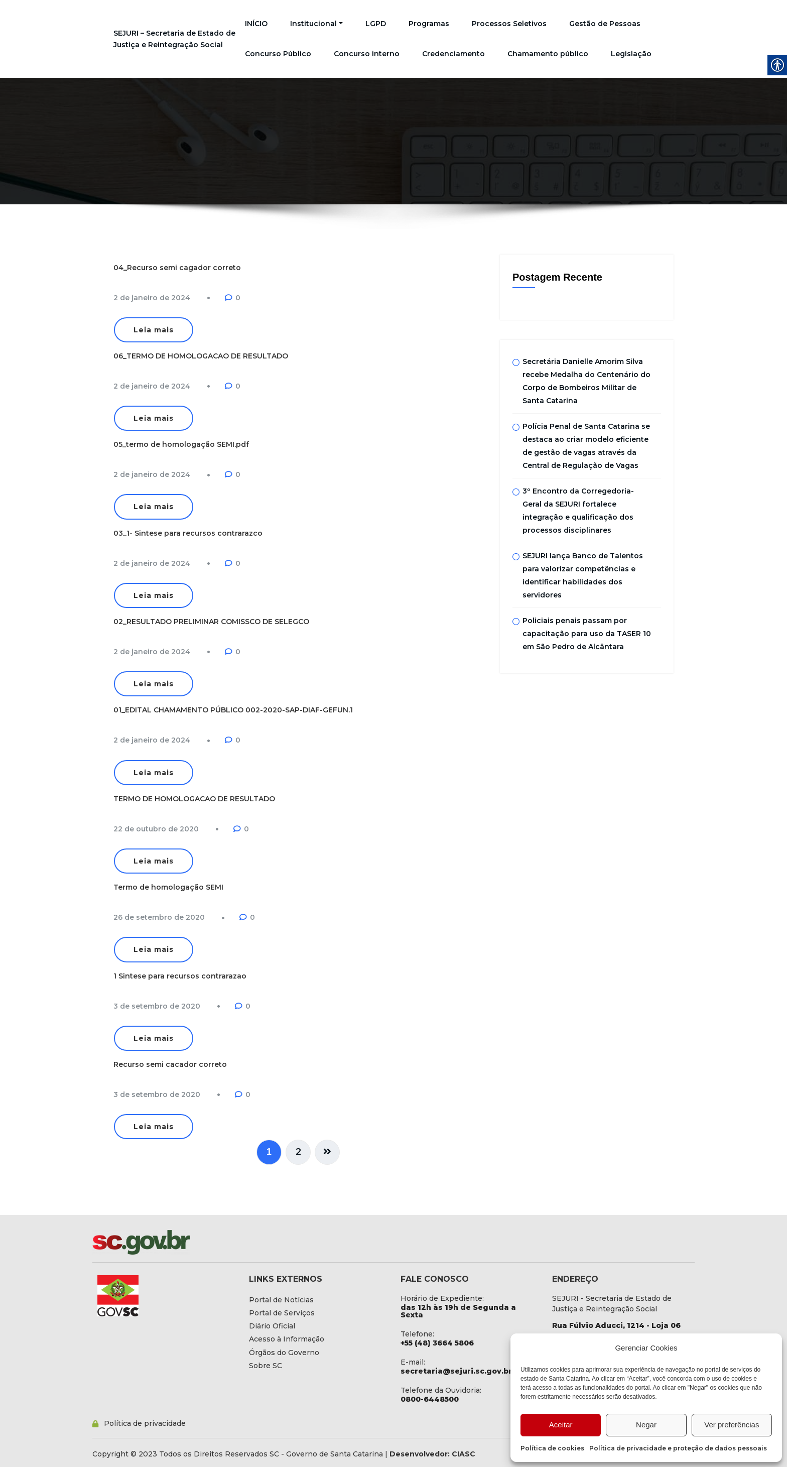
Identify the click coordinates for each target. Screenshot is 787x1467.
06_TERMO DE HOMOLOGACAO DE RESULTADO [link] (200, 355)
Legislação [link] (631, 53)
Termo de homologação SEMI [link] (168, 887)
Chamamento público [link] (547, 53)
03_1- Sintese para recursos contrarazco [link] (188, 533)
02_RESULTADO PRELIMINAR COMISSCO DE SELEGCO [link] (211, 621)
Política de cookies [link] (552, 1448)
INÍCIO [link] (256, 23)
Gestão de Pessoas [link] (604, 23)
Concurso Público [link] (278, 53)
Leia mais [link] (154, 329)
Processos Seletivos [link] (509, 23)
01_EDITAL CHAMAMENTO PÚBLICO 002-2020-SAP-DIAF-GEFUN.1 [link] (233, 709)
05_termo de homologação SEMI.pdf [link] (181, 444)
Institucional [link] (316, 23)
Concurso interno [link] (367, 53)
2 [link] (298, 1151)
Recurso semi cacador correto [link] (170, 1064)
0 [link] (237, 297)
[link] (151, 297)
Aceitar (561, 1424)
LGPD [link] (375, 23)
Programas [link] (429, 23)
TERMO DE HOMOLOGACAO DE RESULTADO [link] (194, 798)
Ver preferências (731, 1424)
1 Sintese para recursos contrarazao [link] (179, 976)
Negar (646, 1424)
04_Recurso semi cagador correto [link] (177, 267)
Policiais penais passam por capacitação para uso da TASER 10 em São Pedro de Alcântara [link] (586, 634)
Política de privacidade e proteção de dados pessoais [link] (678, 1448)
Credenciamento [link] (453, 53)
